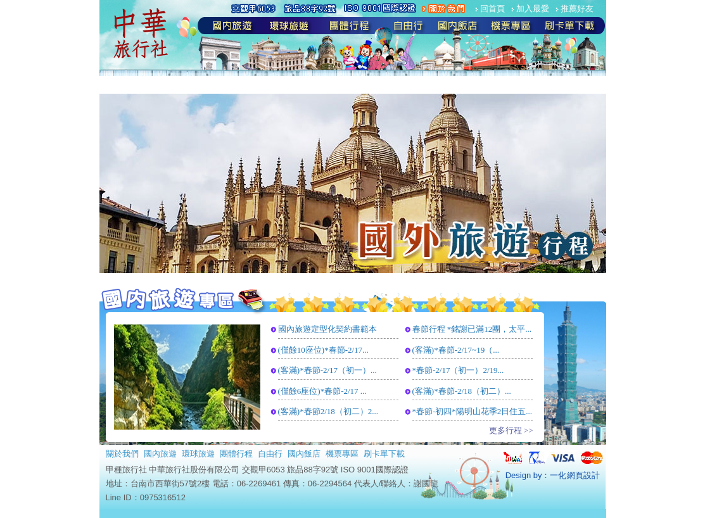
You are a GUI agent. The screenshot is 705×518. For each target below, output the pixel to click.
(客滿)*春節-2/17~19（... (455, 350)
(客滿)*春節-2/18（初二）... (461, 391)
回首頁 (492, 8)
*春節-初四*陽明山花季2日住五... (472, 411)
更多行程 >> (511, 430)
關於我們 (122, 453)
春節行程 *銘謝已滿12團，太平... (472, 329)
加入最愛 (532, 8)
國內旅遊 (160, 453)
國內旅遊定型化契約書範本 (327, 329)
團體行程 (236, 453)
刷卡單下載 (384, 453)
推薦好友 (577, 8)
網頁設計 (583, 475)
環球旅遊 (198, 453)
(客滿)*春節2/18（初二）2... (328, 411)
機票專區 (342, 453)
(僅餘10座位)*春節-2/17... (323, 350)
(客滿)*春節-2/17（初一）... (327, 370)
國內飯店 (304, 453)
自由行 (270, 453)
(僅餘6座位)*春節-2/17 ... (322, 391)
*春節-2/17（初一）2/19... (458, 370)
